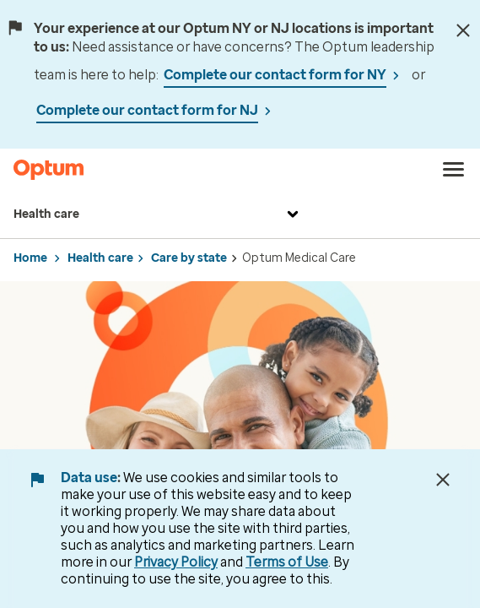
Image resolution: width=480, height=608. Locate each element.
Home (30, 258)
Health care (158, 214)
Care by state (189, 258)
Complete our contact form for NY (275, 75)
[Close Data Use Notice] (443, 480)
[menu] (454, 169)
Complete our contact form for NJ (147, 110)
